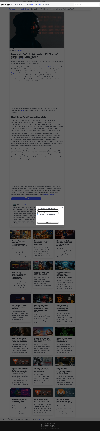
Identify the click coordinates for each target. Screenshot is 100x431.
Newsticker (46, 4)
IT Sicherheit (18, 4)
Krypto (28, 4)
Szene (37, 4)
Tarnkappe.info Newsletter (47, 215)
